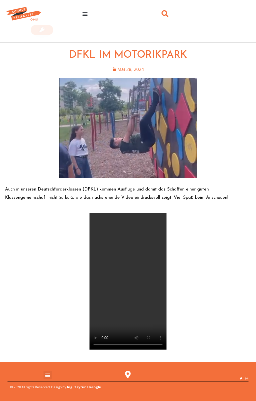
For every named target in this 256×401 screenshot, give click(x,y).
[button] (85, 14)
